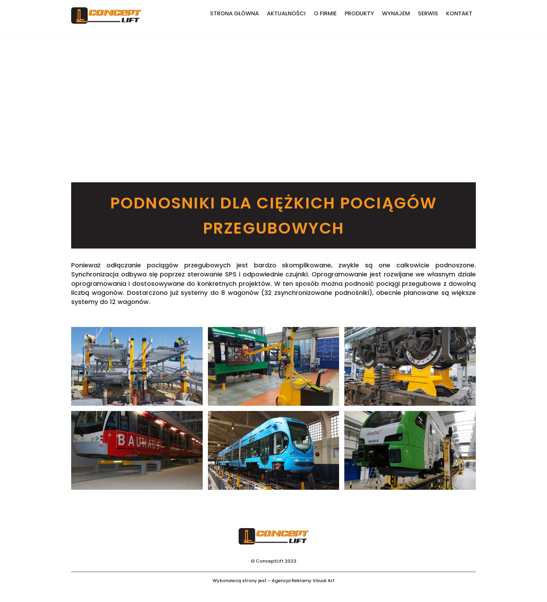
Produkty (359, 13)
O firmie (325, 13)
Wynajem (396, 13)
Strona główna (234, 13)
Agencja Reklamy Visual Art (303, 580)
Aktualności (286, 13)
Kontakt (459, 13)
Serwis (428, 13)
